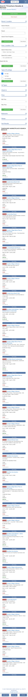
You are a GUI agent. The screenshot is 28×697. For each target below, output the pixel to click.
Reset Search (14, 16)
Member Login (15, 1)
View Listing (14, 147)
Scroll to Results (14, 13)
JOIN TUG (5, 695)
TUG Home (3, 9)
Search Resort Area (6, 49)
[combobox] (13, 33)
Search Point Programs (7, 36)
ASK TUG (14, 695)
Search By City (4, 61)
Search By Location (6, 55)
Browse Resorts (11, 9)
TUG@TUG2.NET (14, 692)
